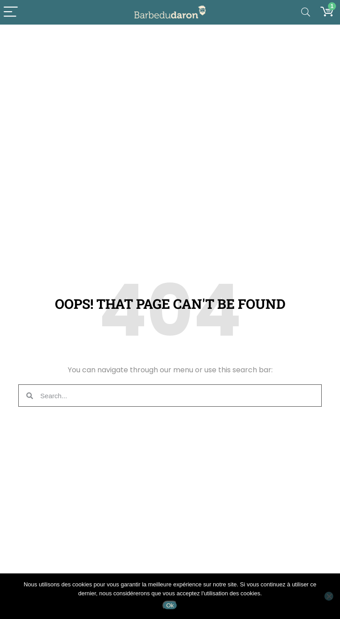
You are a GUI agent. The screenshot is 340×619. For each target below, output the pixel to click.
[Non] (328, 596)
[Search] (305, 12)
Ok (170, 605)
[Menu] (10, 12)
